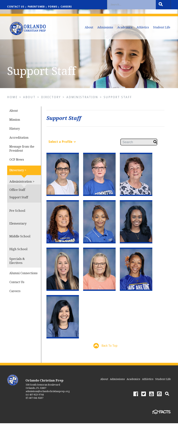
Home (12, 101)
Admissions (105, 27)
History (14, 133)
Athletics (143, 27)
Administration (83, 101)
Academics (124, 27)
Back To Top (105, 351)
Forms (54, 6)
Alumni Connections (23, 277)
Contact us (16, 6)
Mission (14, 124)
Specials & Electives (17, 265)
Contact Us (16, 286)
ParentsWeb (37, 6)
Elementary (18, 228)
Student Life (161, 27)
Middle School (19, 241)
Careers (68, 6)
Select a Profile (62, 146)
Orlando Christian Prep (44, 385)
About (89, 27)
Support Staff (118, 101)
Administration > (21, 186)
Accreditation (18, 142)
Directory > (17, 175)
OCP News (16, 164)
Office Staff (17, 194)
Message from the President (21, 153)
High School (18, 253)
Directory (51, 101)
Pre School (17, 215)
